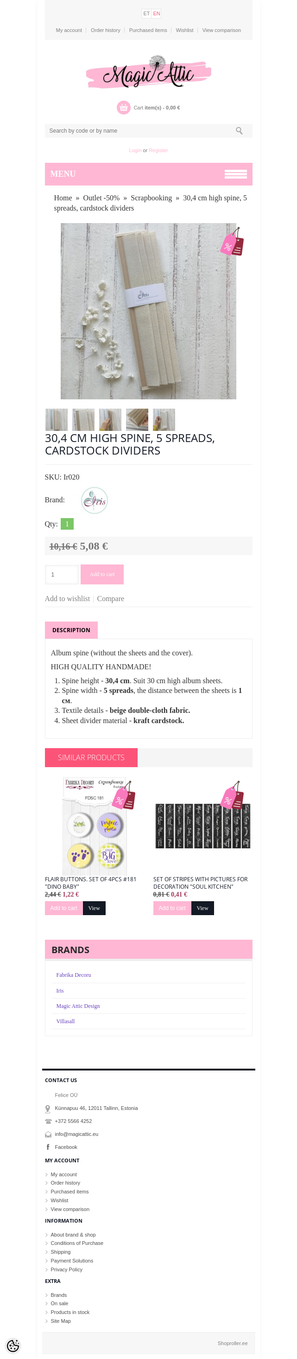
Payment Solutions (72, 1260)
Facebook (66, 1147)
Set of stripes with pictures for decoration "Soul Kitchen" (200, 883)
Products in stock (70, 1312)
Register (158, 150)
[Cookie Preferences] (13, 1346)
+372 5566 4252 (73, 1121)
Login (135, 150)
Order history (105, 30)
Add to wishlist (67, 599)
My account (69, 30)
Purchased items (148, 30)
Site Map (61, 1321)
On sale (60, 1303)
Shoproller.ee (233, 1343)
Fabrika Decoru (74, 975)
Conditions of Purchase (77, 1243)
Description (71, 630)
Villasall (66, 1021)
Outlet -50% (101, 198)
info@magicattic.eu (77, 1134)
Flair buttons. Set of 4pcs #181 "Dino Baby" (91, 883)
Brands (59, 1295)
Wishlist (185, 30)
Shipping (61, 1252)
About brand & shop (73, 1234)
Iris (60, 990)
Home (63, 198)
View (94, 908)
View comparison (221, 30)
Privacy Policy (66, 1269)
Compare (111, 599)
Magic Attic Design (78, 1006)
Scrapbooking (151, 198)
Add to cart (102, 574)
